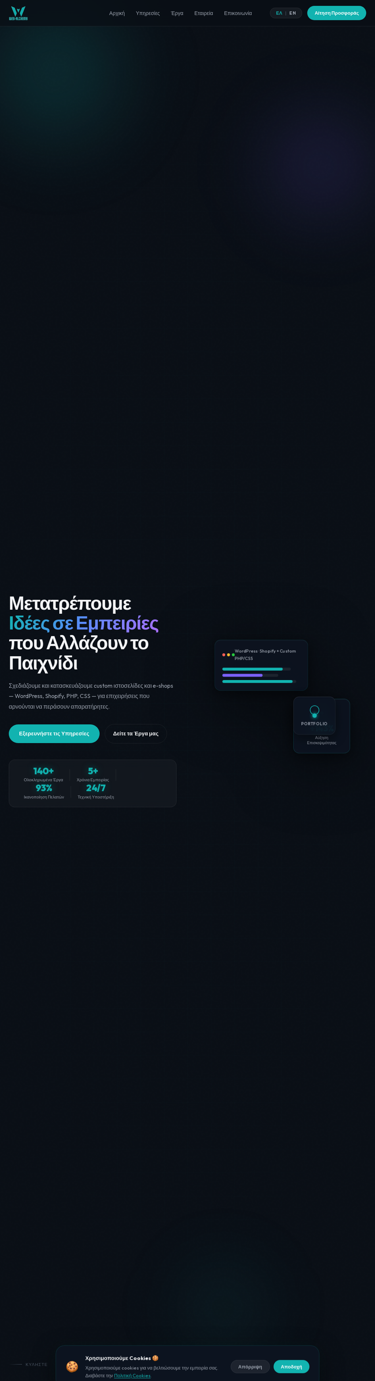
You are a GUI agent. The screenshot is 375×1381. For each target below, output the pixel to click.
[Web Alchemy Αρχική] (18, 13)
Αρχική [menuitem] (117, 13)
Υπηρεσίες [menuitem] (148, 13)
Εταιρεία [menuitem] (203, 13)
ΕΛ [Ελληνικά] (279, 13)
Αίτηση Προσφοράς (337, 13)
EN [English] (292, 13)
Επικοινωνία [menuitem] (238, 13)
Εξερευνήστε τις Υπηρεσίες (54, 742)
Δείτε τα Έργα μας (136, 742)
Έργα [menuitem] (177, 13)
